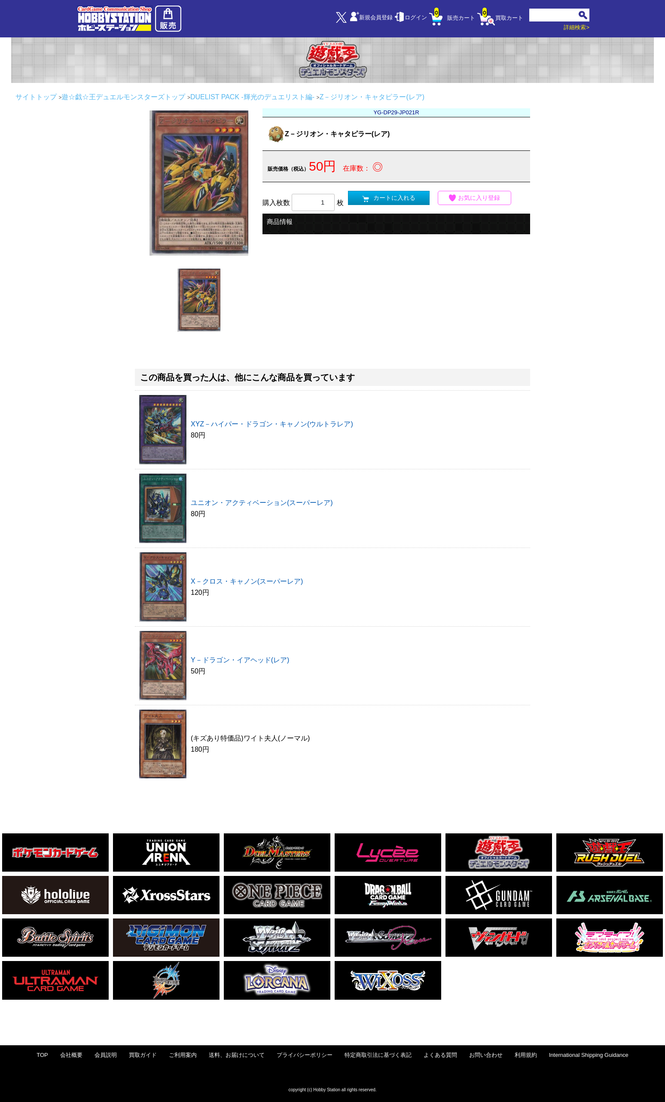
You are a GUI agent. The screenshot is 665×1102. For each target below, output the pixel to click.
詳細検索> (576, 27)
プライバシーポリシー (304, 1055)
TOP (42, 1055)
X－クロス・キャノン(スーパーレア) (247, 581)
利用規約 (526, 1055)
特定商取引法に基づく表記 (378, 1055)
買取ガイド (143, 1055)
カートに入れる (388, 197)
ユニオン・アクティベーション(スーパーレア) (262, 502)
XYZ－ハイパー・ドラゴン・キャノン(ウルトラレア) (272, 424)
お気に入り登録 (474, 198)
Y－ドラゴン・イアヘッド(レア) (240, 660)
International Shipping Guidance (588, 1055)
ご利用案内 (183, 1055)
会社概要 (71, 1055)
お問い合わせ (486, 1055)
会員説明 (106, 1055)
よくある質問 (440, 1055)
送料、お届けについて (237, 1055)
